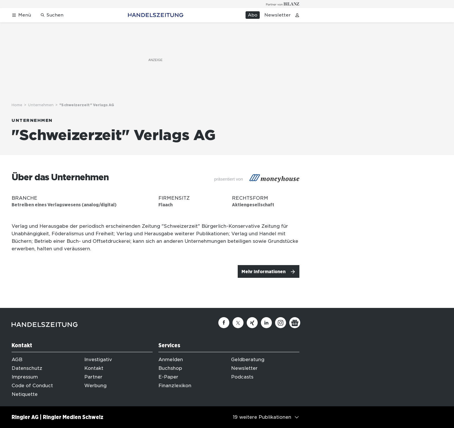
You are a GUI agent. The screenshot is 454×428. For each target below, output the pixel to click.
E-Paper (168, 377)
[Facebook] (223, 322)
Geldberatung (247, 359)
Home (17, 105)
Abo (252, 15)
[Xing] (252, 322)
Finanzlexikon (174, 385)
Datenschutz (27, 368)
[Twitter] (238, 322)
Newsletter (277, 15)
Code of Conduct (32, 385)
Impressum (25, 377)
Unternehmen (41, 105)
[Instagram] (280, 322)
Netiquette (25, 394)
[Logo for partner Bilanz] (282, 3)
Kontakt (93, 368)
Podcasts (242, 377)
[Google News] (294, 322)
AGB (17, 359)
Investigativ (98, 359)
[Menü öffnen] (21, 15)
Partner (93, 377)
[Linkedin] (266, 322)
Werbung (95, 385)
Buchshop (170, 368)
